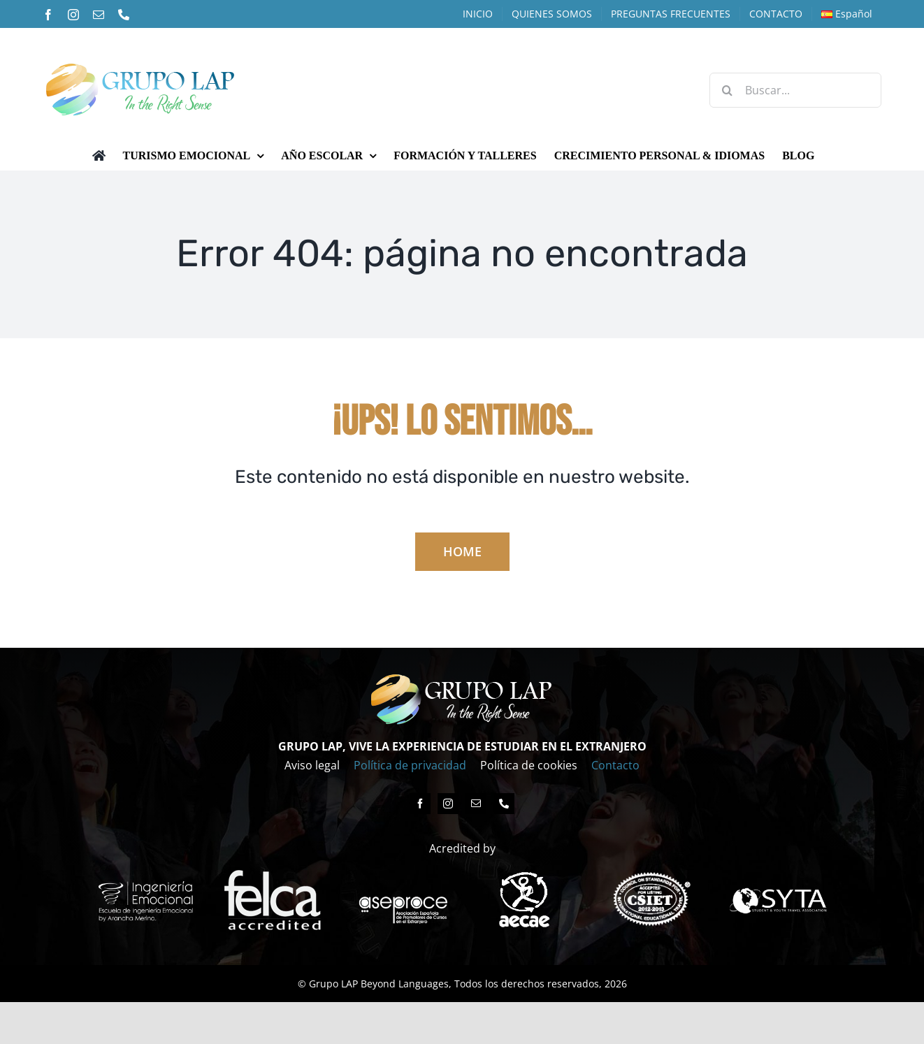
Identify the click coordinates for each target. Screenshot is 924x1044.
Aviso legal (312, 765)
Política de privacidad (410, 765)
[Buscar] (726, 90)
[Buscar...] (795, 90)
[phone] (503, 803)
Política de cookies (528, 765)
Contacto (615, 765)
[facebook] (420, 803)
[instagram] (448, 803)
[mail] (475, 803)
